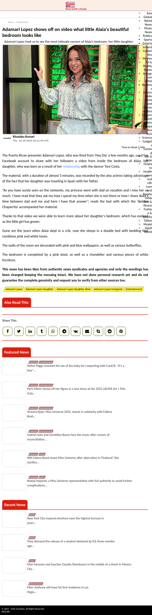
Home (10, 22)
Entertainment (22, 22)
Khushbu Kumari (23, 136)
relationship (71, 166)
